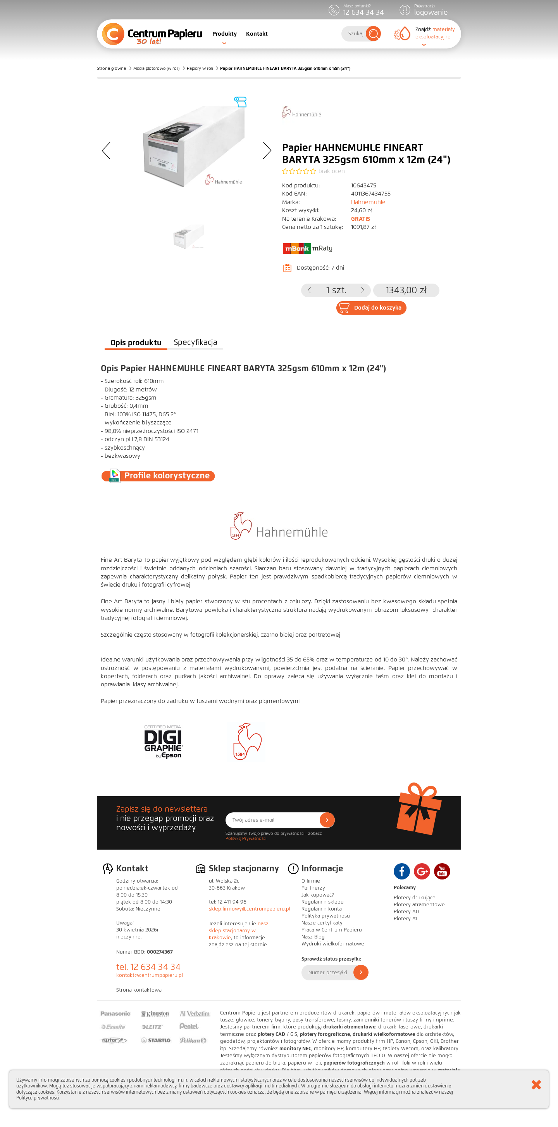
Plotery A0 (406, 912)
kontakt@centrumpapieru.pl (149, 975)
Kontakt (257, 33)
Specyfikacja (195, 342)
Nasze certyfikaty (322, 923)
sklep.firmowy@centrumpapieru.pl (249, 909)
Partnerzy (313, 888)
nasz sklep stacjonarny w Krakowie (239, 931)
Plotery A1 (405, 919)
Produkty (224, 33)
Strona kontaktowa (139, 990)
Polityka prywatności (325, 916)
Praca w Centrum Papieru (331, 930)
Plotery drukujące (415, 898)
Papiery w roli (200, 68)
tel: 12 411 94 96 (227, 902)
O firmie (310, 881)
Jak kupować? (317, 895)
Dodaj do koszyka (377, 307)
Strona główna (111, 68)
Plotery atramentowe (419, 905)
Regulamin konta (321, 909)
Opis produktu (136, 342)
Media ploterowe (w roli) (156, 68)
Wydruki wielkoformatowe (332, 944)
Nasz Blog (313, 937)
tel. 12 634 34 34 (148, 967)
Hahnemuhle (368, 202)
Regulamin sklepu (322, 902)
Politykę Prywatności (246, 838)
